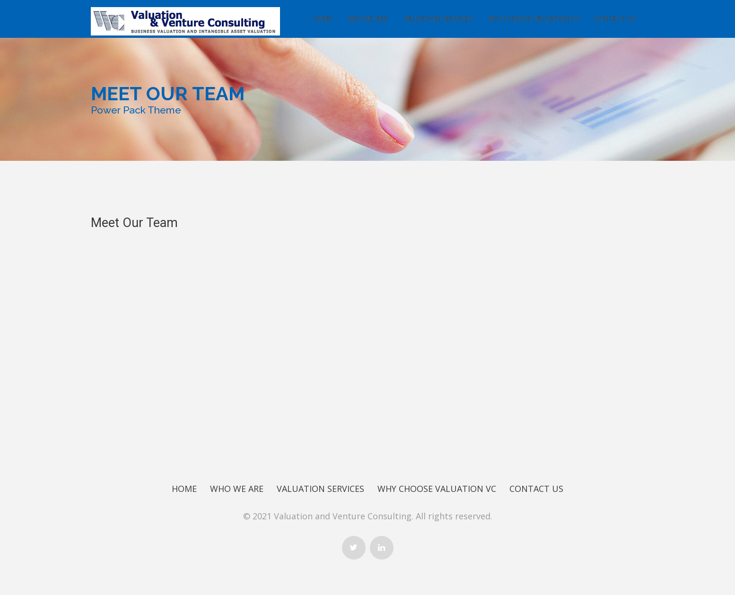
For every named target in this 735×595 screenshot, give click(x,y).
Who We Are (368, 19)
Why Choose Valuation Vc (533, 19)
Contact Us (615, 19)
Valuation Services (438, 19)
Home (322, 19)
